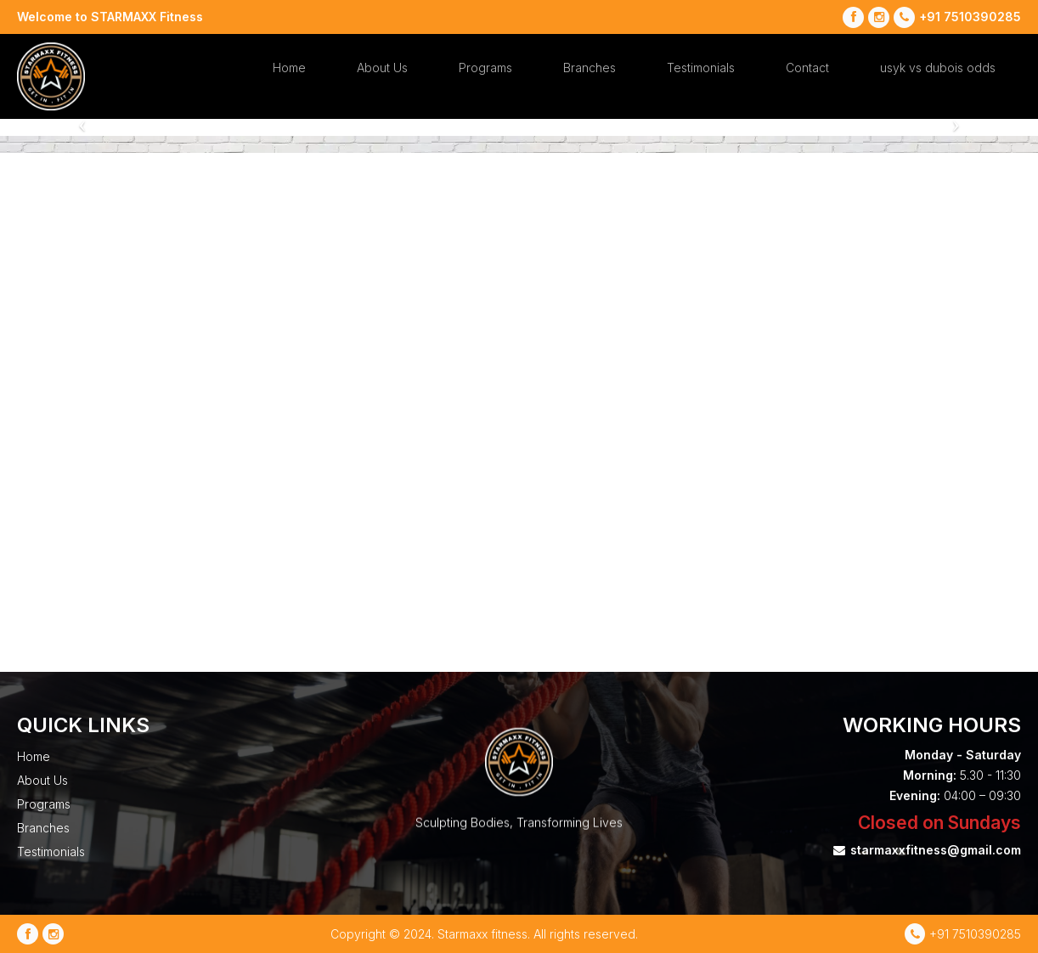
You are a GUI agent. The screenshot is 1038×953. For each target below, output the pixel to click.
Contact (807, 67)
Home (289, 67)
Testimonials (701, 67)
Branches (589, 67)
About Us (382, 67)
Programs (485, 67)
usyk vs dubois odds (938, 67)
